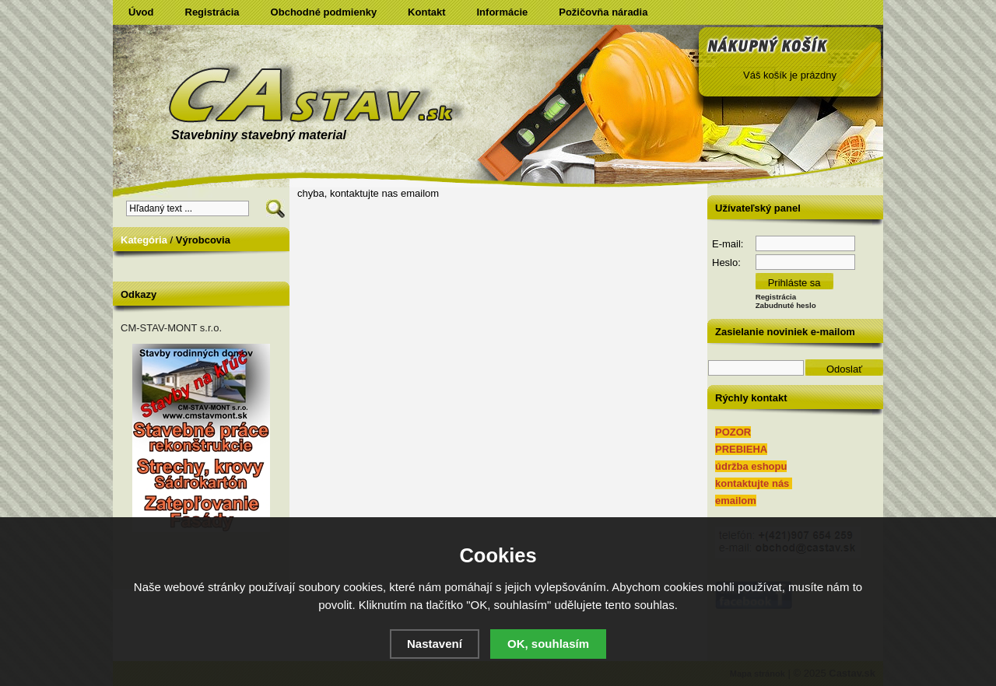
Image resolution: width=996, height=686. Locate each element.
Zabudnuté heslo (786, 305)
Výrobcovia (203, 240)
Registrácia (212, 12)
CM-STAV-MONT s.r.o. (171, 328)
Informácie (502, 12)
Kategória (144, 240)
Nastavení (434, 643)
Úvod (141, 12)
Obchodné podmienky (324, 12)
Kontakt (426, 12)
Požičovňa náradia (603, 12)
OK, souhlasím (548, 643)
